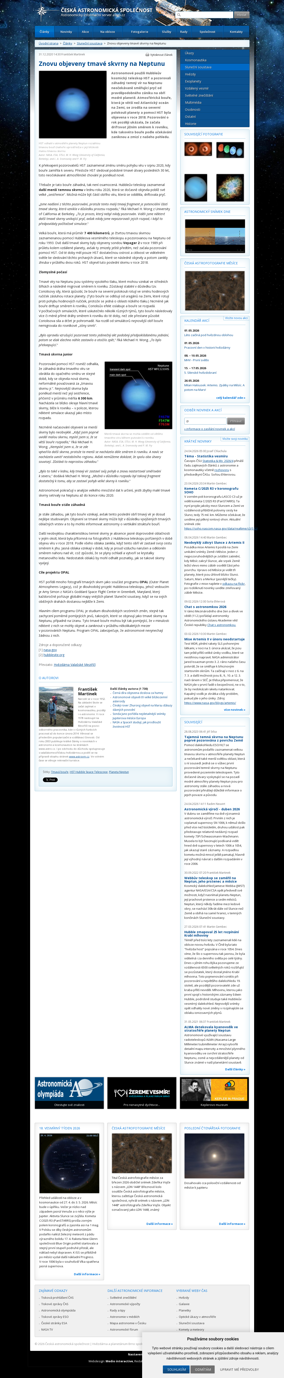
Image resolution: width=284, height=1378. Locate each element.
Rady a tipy (117, 1310)
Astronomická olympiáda (58, 1310)
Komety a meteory (191, 1329)
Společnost (207, 32)
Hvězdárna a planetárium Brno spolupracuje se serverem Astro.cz (138, 1344)
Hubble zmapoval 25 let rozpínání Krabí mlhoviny (211, 934)
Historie (190, 123)
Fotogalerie (139, 32)
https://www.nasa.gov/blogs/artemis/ (210, 703)
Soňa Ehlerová (216, 601)
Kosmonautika (195, 60)
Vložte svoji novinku (235, 439)
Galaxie (184, 1304)
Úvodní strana (48, 43)
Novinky (66, 32)
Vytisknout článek (161, 55)
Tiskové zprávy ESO (55, 1317)
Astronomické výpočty (125, 1304)
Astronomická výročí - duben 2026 (212, 809)
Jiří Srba (212, 732)
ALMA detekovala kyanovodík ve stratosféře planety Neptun (211, 1029)
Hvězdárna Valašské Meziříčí (75, 664)
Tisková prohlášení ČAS (57, 1298)
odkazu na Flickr (233, 584)
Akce (85, 32)
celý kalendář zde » (230, 398)
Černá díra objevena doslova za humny (138, 693)
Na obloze (107, 32)
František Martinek (73, 54)
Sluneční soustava (89, 43)
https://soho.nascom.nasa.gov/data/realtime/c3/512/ (221, 528)
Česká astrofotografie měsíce (211, 263)
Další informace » (87, 1274)
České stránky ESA (54, 1323)
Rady (184, 32)
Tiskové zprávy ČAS (54, 1304)
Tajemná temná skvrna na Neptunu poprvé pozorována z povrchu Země (213, 739)
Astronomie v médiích (125, 1317)
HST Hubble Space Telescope (89, 772)
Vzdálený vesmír (197, 88)
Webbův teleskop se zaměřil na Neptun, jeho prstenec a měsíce (210, 880)
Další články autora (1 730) (129, 689)
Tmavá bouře (59, 772)
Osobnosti (192, 109)
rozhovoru (221, 470)
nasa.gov (50, 650)
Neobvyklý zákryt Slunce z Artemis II (214, 542)
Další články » (235, 1069)
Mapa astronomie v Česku (128, 1323)
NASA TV (47, 1329)
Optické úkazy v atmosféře (197, 1317)
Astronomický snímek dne (207, 211)
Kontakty (236, 32)
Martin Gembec (217, 483)
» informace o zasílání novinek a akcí (209, 429)
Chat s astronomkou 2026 (205, 607)
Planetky (185, 1310)
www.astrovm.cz (79, 756)
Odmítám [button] (203, 1369)
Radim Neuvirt (216, 804)
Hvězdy (190, 74)
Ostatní (190, 116)
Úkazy (189, 53)
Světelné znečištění (199, 95)
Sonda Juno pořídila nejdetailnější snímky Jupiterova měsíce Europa (139, 716)
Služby (166, 32)
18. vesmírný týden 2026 (59, 1128)
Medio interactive (119, 1361)
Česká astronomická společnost (67, 1344)
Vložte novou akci (236, 318)
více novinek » (234, 710)
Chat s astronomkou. (221, 625)
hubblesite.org (54, 655)
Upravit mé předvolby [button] (239, 1369)
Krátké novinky (197, 441)
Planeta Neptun (119, 772)
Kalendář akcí (196, 320)
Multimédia (193, 102)
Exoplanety (193, 81)
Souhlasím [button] (176, 1369)
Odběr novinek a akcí (202, 410)
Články (44, 32)
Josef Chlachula (217, 451)
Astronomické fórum (124, 1329)
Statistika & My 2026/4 (218, 461)
